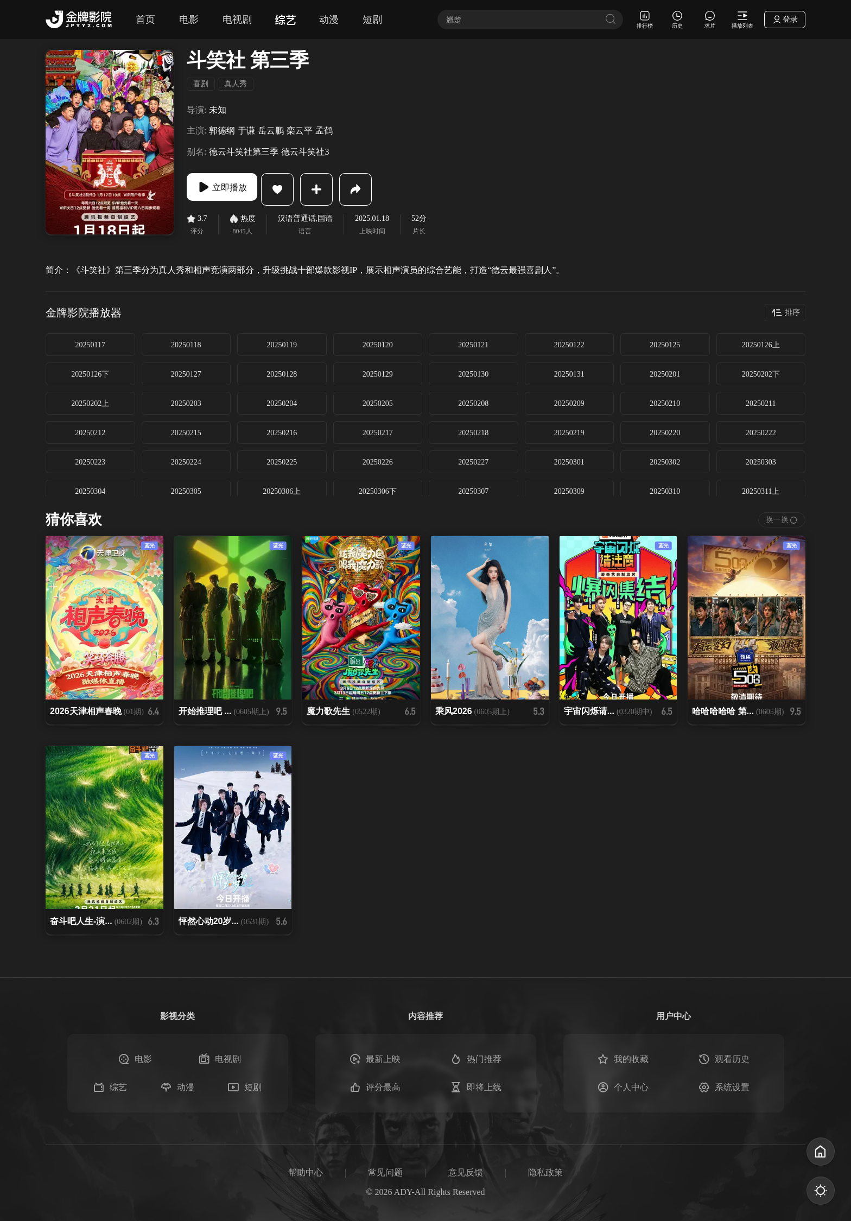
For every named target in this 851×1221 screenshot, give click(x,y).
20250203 (186, 403)
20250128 (281, 374)
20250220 (665, 433)
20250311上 (760, 491)
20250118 (186, 345)
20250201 (665, 374)
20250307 (473, 491)
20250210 (665, 403)
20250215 (186, 433)
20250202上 (90, 403)
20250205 (378, 403)
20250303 (761, 462)
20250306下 (378, 491)
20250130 (473, 374)
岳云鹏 (271, 130)
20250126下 (90, 374)
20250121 (473, 345)
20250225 (281, 462)
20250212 (90, 433)
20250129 (378, 374)
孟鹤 (324, 130)
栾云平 (300, 130)
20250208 (473, 403)
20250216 (281, 433)
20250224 (186, 462)
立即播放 (230, 189)
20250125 (665, 345)
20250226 (378, 462)
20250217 (378, 433)
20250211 (761, 403)
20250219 (569, 433)
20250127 (186, 374)
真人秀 (235, 84)
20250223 (90, 462)
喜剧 (200, 84)
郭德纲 (222, 130)
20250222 (761, 433)
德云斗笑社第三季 (243, 151)
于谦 (246, 130)
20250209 (569, 403)
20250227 (473, 462)
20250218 (473, 433)
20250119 (282, 345)
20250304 (90, 491)
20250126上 (761, 345)
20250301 (569, 462)
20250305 (186, 491)
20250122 (569, 345)
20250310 (665, 491)
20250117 (90, 345)
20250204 (281, 403)
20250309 (569, 491)
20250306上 (282, 491)
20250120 (378, 345)
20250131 (569, 374)
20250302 (665, 462)
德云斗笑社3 (305, 151)
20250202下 (761, 374)
